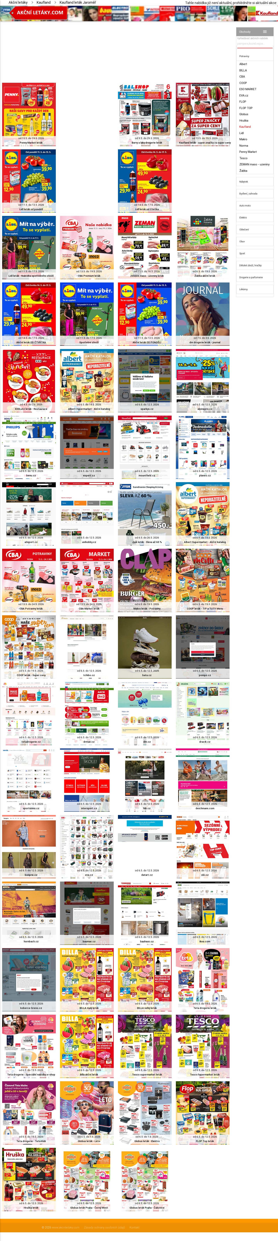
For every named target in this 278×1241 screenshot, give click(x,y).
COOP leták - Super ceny (31, 675)
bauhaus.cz (147, 941)
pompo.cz (205, 675)
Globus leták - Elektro (147, 1141)
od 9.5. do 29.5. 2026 (147, 138)
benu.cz (31, 475)
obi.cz (205, 875)
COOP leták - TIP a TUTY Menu (205, 608)
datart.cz (147, 875)
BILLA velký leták (147, 1008)
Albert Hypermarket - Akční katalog (89, 409)
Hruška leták (31, 1207)
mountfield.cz (147, 475)
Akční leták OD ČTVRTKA (31, 342)
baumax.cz (89, 941)
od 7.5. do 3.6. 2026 (205, 338)
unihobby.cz (89, 542)
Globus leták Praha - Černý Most (89, 1207)
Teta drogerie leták (204, 1008)
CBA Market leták (89, 608)
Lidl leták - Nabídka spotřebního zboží (31, 275)
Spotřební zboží (89, 342)
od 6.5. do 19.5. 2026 (205, 271)
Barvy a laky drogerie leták (147, 142)
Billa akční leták (89, 1074)
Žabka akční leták (204, 275)
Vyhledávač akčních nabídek (252, 38)
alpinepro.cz (204, 409)
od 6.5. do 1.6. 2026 (89, 1136)
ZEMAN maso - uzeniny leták (147, 275)
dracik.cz (204, 741)
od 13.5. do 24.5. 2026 (31, 604)
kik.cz (147, 808)
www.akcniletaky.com (65, 1227)
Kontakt (134, 1227)
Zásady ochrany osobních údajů (104, 1227)
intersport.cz (89, 808)
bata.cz (147, 675)
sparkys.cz (147, 409)
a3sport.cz (31, 542)
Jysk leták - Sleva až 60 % (147, 542)
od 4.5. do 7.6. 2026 (31, 404)
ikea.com (204, 941)
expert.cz (89, 475)
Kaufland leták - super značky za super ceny (205, 142)
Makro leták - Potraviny (146, 608)
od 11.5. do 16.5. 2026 (147, 271)
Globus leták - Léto (89, 1141)
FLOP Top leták (205, 1141)
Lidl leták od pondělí (31, 209)
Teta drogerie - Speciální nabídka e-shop (31, 1074)
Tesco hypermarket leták (205, 1074)
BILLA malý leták (89, 1008)
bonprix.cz (31, 875)
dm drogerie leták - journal (204, 342)
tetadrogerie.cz (31, 741)
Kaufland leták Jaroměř (78, 2)
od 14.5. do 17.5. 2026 (147, 204)
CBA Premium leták (89, 275)
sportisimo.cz (31, 808)
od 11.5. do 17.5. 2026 (31, 271)
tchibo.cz (89, 675)
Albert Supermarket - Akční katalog (205, 542)
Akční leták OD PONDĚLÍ (147, 342)
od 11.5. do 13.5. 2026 (31, 204)
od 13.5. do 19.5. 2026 (31, 138)
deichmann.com (205, 808)
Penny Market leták (31, 142)
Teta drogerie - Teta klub (31, 1141)
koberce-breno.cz (31, 1008)
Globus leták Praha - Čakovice (147, 1207)
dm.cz (147, 741)
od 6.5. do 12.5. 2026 (147, 404)
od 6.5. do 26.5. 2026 (147, 537)
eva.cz (89, 875)
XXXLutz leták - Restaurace (31, 409)
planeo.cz (205, 475)
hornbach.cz (31, 941)
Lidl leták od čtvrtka (147, 209)
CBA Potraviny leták (31, 608)
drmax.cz (89, 741)
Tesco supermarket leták (147, 1074)
